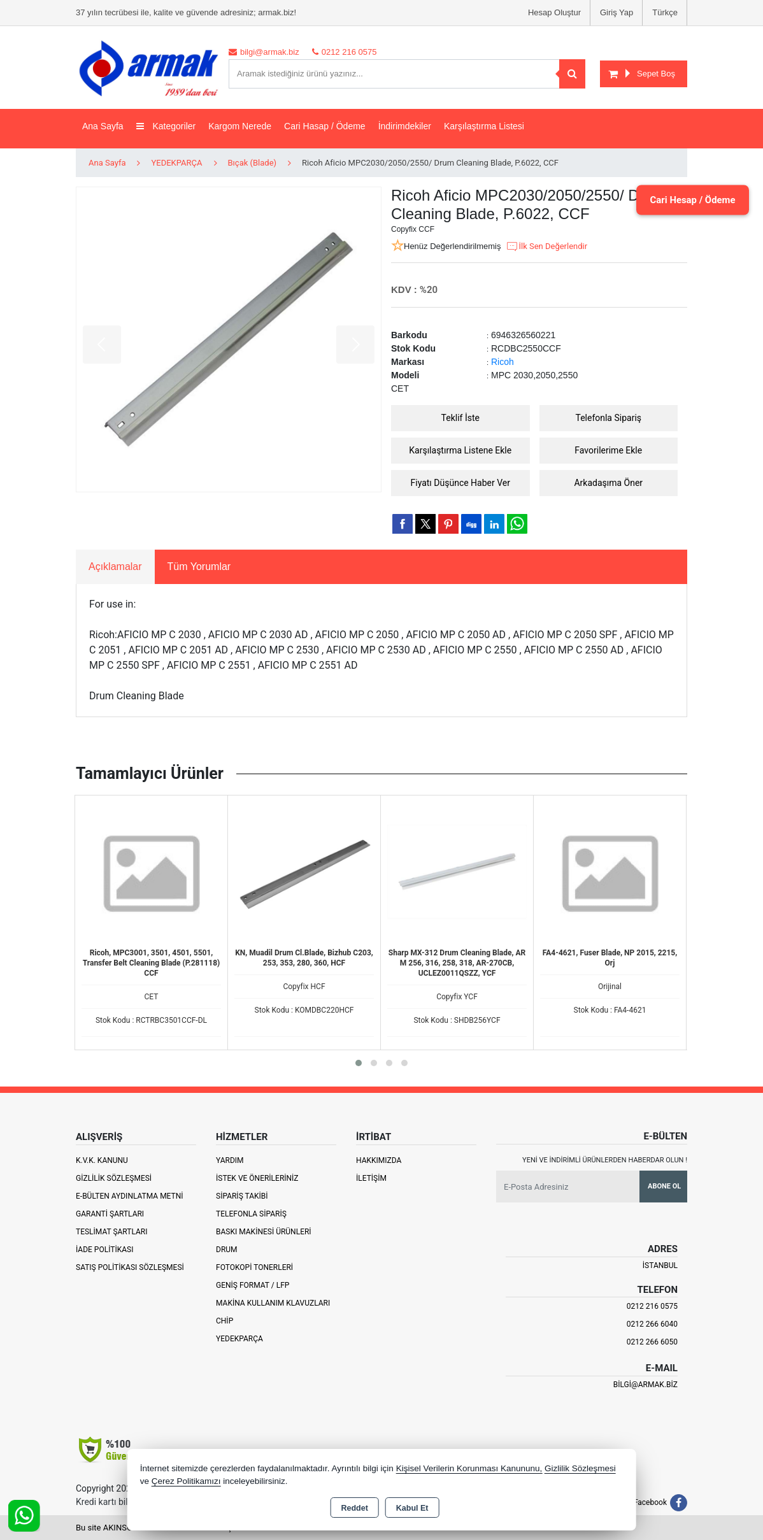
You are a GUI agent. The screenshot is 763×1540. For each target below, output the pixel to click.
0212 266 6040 (652, 1324)
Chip (224, 1320)
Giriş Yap (616, 12)
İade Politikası (104, 1249)
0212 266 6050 (652, 1341)
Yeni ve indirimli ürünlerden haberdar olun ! (604, 1160)
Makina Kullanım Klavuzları (273, 1303)
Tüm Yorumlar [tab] (199, 566)
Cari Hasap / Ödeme (325, 126)
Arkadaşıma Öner (608, 483)
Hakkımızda (378, 1160)
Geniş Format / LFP (252, 1285)
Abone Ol (664, 1186)
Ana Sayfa (103, 126)
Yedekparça (239, 1338)
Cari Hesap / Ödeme (686, 200)
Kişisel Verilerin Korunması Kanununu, (469, 1468)
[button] (358, 1063)
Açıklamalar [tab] (115, 566)
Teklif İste (460, 418)
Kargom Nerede (239, 126)
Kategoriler (166, 126)
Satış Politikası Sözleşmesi (130, 1267)
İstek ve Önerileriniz (257, 1178)
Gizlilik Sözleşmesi (114, 1178)
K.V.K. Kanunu (102, 1160)
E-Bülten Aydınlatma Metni (129, 1196)
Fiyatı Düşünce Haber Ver (461, 483)
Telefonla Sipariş (608, 418)
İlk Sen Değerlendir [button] (546, 246)
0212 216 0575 (652, 1306)
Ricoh (502, 362)
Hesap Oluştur (554, 12)
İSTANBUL (660, 1265)
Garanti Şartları (110, 1213)
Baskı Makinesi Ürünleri (263, 1231)
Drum (227, 1249)
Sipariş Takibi (242, 1196)
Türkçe (665, 12)
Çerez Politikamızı (186, 1481)
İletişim (371, 1178)
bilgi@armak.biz (645, 1384)
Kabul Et (412, 1508)
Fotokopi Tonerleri (254, 1267)
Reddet (354, 1508)
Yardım (230, 1160)
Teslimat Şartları (112, 1231)
